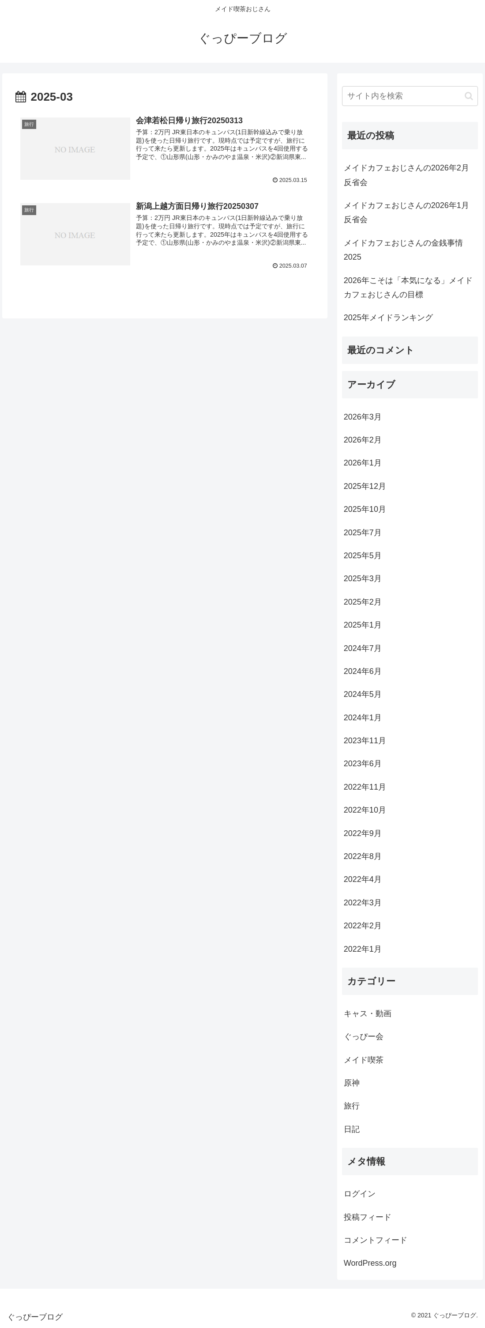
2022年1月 (363, 949)
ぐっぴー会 (363, 1036)
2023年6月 (363, 763)
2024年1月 (363, 717)
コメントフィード (375, 1240)
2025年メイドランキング (388, 317)
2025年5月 (363, 555)
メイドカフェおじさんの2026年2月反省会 (406, 174)
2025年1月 (363, 624)
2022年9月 (363, 833)
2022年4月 (363, 879)
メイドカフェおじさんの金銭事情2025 (403, 249)
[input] (410, 96)
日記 (352, 1129)
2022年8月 (363, 856)
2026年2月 (363, 439)
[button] (469, 96)
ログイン (360, 1193)
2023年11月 (365, 740)
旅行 (352, 1105)
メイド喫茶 (363, 1060)
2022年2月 (363, 925)
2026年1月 (363, 462)
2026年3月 (363, 416)
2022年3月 (363, 902)
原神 (352, 1082)
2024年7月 (363, 648)
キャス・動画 (367, 1013)
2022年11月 (365, 787)
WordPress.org (370, 1263)
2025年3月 (363, 578)
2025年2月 (363, 602)
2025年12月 (365, 486)
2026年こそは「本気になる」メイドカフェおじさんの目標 (408, 287)
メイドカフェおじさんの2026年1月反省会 (406, 212)
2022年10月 (365, 810)
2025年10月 (365, 509)
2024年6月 (363, 671)
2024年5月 (363, 694)
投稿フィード (367, 1217)
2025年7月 (363, 532)
